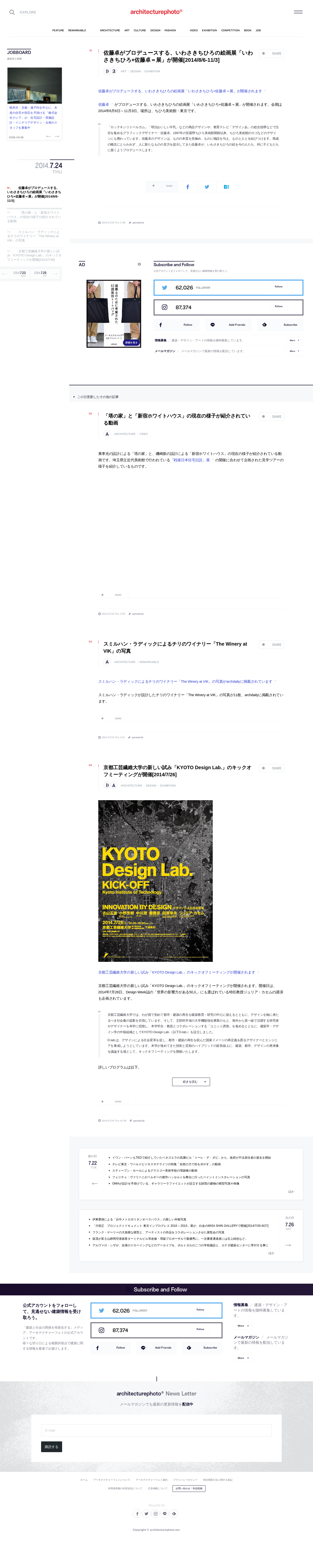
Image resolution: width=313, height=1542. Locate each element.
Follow (278, 286)
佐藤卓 (103, 104)
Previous (49, 136)
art (123, 71)
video (143, 434)
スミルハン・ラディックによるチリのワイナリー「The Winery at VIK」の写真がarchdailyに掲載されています (185, 681)
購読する (51, 1447)
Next (56, 136)
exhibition (152, 71)
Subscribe (290, 324)
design (135, 71)
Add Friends (237, 324)
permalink (138, 222)
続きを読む (190, 1081)
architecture (124, 434)
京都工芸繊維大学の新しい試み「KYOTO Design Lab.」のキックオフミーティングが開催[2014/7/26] (34, 255)
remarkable (149, 662)
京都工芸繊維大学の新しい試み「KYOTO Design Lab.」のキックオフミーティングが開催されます (176, 972)
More (292, 340)
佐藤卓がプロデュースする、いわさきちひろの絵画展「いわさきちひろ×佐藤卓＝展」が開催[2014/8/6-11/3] (34, 194)
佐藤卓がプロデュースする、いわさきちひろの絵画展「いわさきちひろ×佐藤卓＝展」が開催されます (180, 91)
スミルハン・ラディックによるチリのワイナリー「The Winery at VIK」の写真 (33, 236)
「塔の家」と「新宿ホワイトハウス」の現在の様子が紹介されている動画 (34, 217)
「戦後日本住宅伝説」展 (190, 460)
